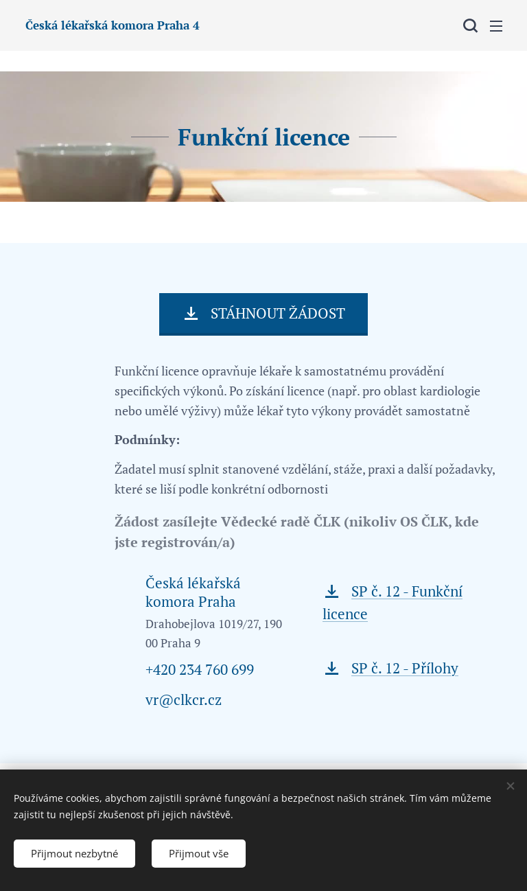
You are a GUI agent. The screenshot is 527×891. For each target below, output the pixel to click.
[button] (468, 25)
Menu (496, 26)
